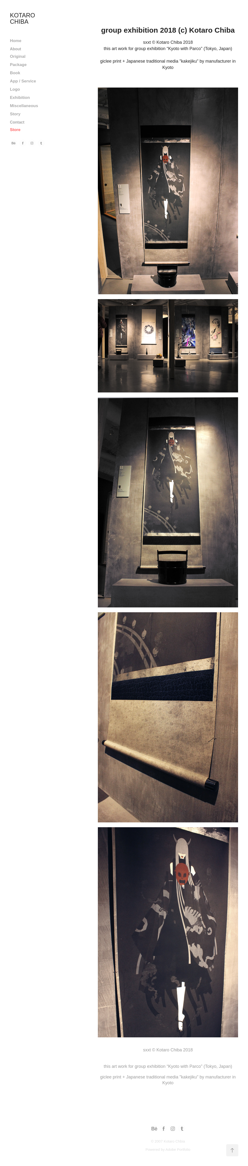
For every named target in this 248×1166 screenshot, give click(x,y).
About (15, 49)
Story (15, 114)
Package (18, 64)
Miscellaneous (24, 105)
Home (15, 40)
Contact (17, 122)
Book (15, 73)
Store (15, 129)
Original (17, 56)
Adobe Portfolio (177, 1149)
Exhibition (20, 97)
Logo (15, 89)
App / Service (23, 81)
